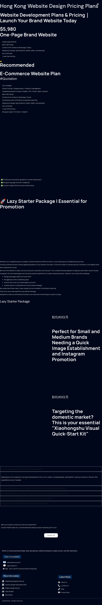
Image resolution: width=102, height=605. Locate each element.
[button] (97, 4)
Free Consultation (12, 557)
